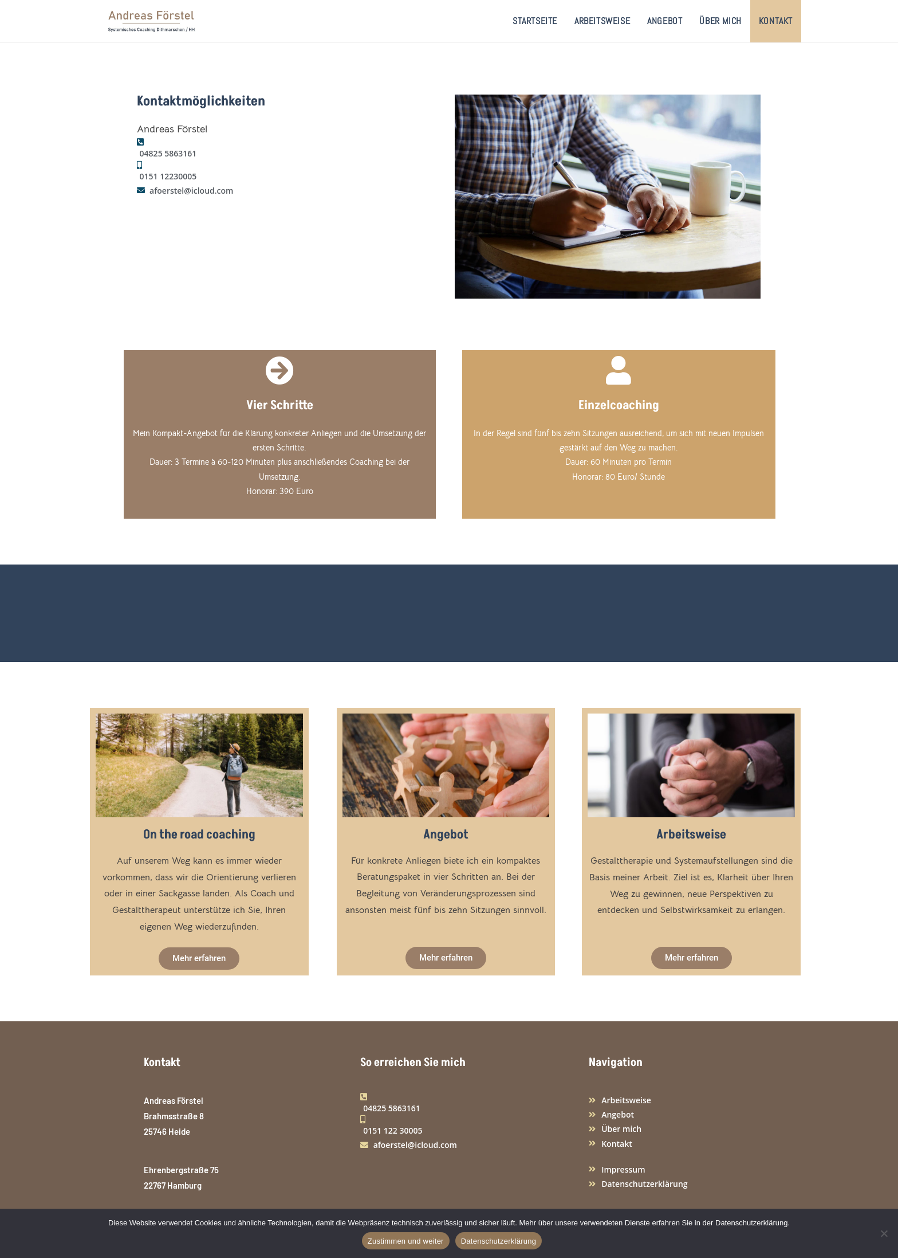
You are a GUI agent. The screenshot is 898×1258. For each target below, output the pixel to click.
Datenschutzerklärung (498, 1241)
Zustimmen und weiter (406, 1241)
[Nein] (883, 1233)
